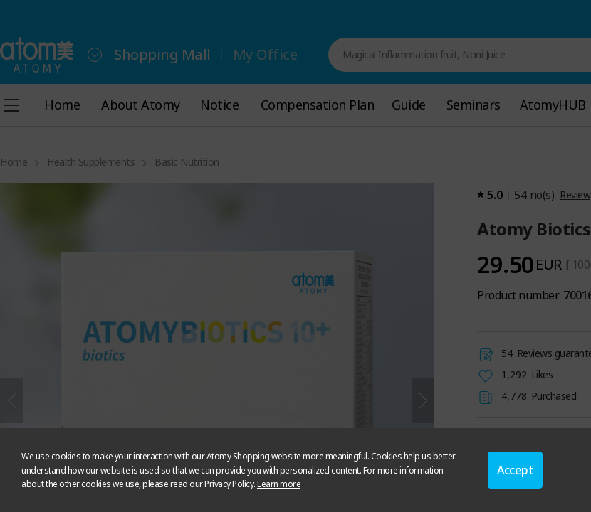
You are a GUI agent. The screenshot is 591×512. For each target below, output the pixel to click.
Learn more (278, 484)
